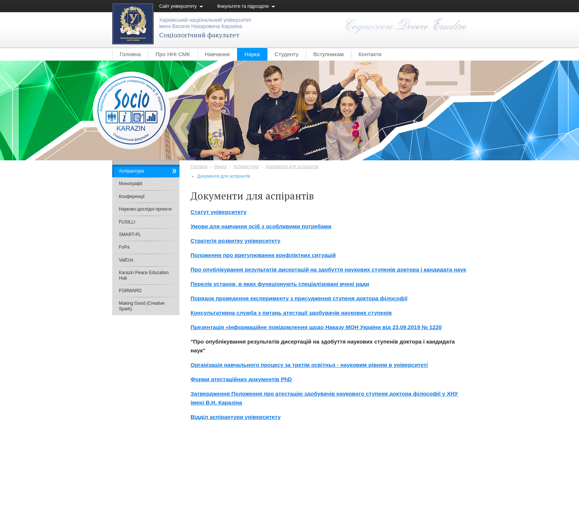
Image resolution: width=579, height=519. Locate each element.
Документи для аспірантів (291, 166)
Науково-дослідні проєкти (145, 209)
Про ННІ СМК (172, 54)
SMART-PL (130, 234)
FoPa (124, 247)
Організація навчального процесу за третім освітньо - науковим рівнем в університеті (309, 365)
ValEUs (126, 260)
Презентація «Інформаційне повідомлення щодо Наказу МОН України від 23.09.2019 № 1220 (316, 327)
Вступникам (328, 54)
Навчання (217, 54)
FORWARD (130, 290)
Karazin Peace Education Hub (144, 275)
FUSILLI (127, 222)
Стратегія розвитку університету (235, 241)
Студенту (287, 54)
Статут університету (219, 212)
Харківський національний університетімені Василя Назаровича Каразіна (205, 23)
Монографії (131, 183)
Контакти (370, 54)
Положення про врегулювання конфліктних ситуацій (263, 255)
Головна (130, 54)
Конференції (132, 196)
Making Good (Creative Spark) (141, 306)
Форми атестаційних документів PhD (241, 379)
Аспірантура (245, 166)
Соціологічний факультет (199, 34)
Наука (252, 54)
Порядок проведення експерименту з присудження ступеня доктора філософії (299, 298)
